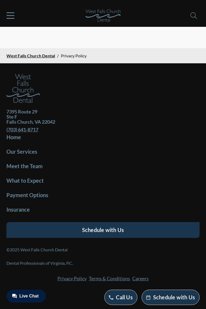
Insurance (18, 209)
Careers (140, 278)
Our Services (21, 151)
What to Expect (25, 180)
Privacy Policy (72, 278)
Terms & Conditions (109, 278)
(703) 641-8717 (22, 130)
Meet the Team (24, 166)
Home (13, 137)
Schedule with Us (103, 230)
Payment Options (27, 195)
